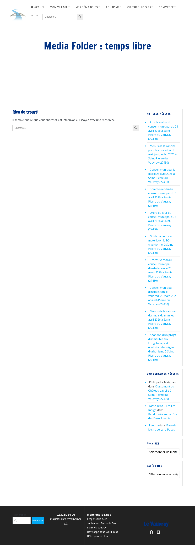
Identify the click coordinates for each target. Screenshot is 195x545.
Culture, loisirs (139, 7)
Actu (34, 15)
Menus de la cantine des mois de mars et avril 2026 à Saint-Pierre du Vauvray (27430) (162, 319)
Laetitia (154, 425)
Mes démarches (86, 7)
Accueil (38, 7)
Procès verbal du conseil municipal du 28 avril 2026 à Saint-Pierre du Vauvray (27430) (163, 130)
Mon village (59, 7)
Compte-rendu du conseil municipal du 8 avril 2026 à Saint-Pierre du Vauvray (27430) (162, 197)
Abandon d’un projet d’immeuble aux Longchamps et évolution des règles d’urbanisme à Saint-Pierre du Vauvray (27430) (162, 347)
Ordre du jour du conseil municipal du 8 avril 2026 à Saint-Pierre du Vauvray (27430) (162, 221)
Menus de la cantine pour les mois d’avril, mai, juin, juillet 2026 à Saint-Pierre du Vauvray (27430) (162, 154)
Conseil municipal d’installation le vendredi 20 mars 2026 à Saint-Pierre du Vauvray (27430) (162, 296)
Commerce (166, 7)
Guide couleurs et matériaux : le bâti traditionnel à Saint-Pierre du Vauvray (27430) (161, 244)
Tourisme (113, 7)
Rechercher (19, 514)
